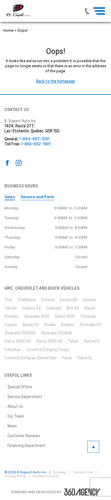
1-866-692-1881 (36, 144)
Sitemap (60, 472)
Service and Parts (37, 197)
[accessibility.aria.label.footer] (82, 492)
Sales (9, 197)
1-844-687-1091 (34, 139)
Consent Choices (46, 476)
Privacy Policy (15, 476)
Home (8, 30)
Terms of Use (83, 472)
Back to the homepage (55, 81)
